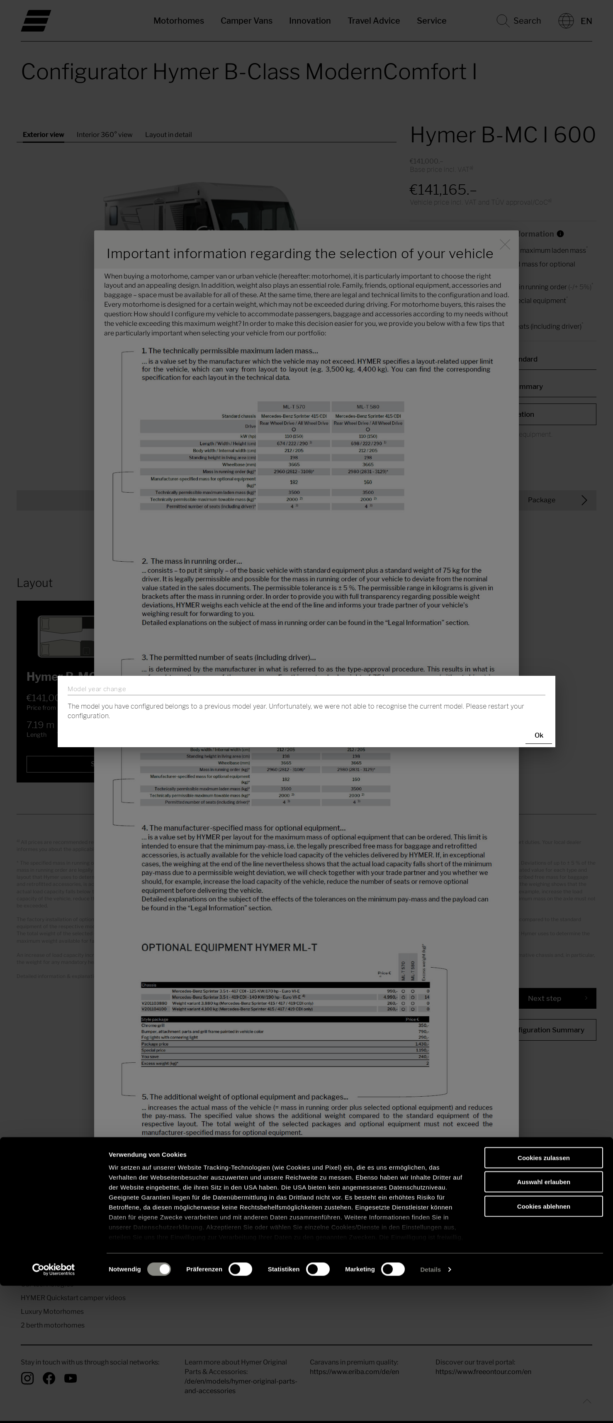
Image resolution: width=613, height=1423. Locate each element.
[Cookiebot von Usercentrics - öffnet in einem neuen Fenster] (53, 1407)
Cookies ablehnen (543, 1343)
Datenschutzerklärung (168, 1364)
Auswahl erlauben (543, 1319)
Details (430, 1406)
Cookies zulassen (544, 1294)
